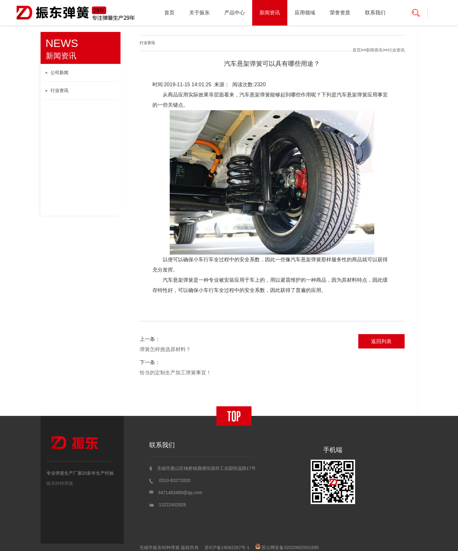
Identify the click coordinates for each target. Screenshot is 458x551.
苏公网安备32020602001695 (287, 547)
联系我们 (375, 12)
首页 (169, 12)
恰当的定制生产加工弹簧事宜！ (175, 372)
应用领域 (305, 12)
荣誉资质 (340, 12)
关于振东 (199, 12)
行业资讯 (56, 90)
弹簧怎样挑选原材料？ (165, 349)
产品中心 (234, 12)
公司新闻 (56, 72)
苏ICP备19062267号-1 (227, 547)
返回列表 (381, 341)
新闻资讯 (270, 12)
